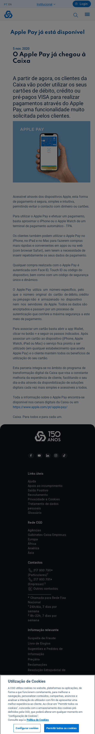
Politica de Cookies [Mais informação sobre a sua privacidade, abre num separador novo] (38, 721)
